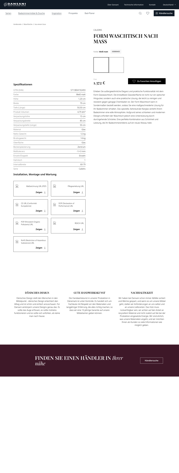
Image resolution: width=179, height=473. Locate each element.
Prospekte (73, 13)
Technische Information (134, 4)
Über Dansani (113, 4)
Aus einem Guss (40, 24)
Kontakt (152, 4)
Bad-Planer (90, 13)
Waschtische (28, 24)
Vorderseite (17, 24)
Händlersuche (151, 360)
